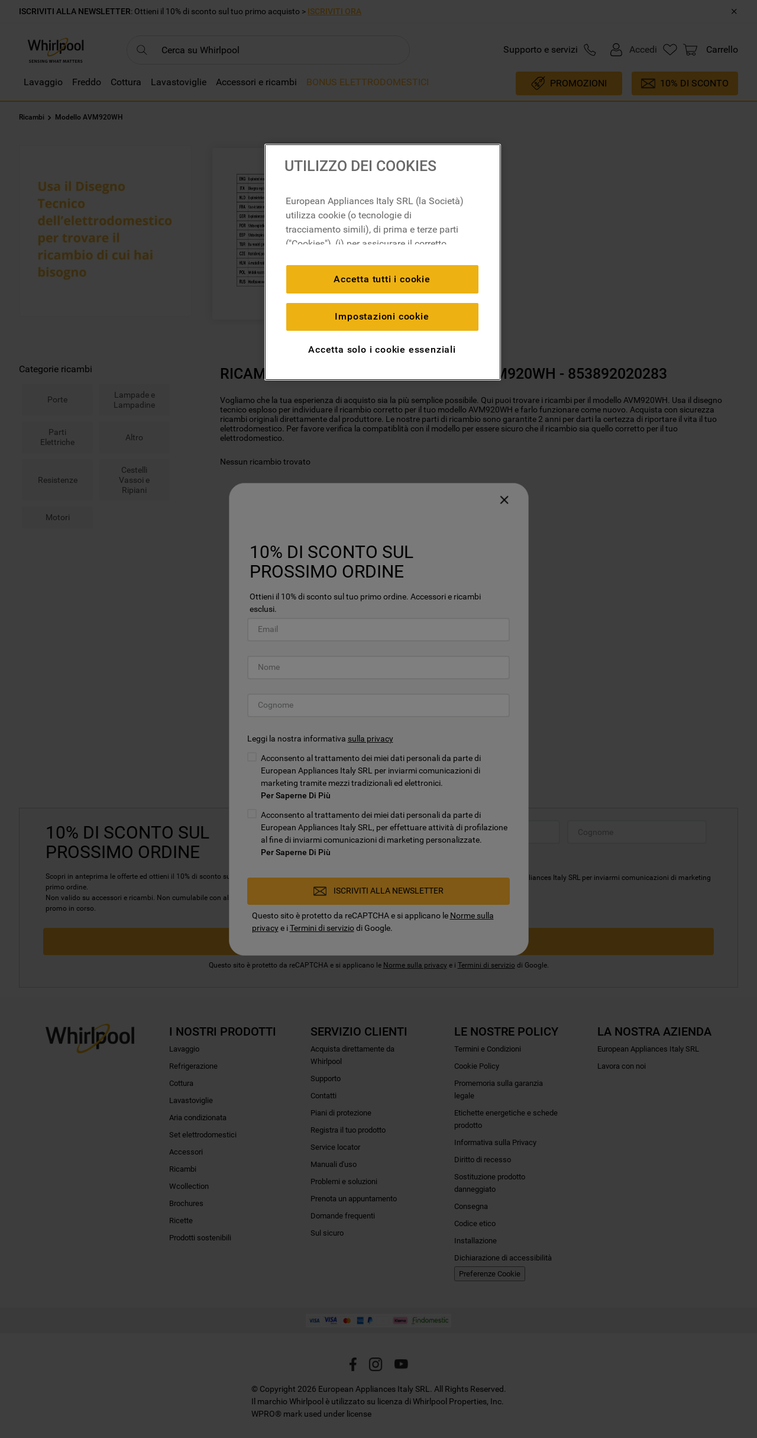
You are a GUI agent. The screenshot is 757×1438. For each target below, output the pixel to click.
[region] (382, 262)
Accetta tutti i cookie (382, 279)
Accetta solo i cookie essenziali (382, 349)
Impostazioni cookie (382, 316)
